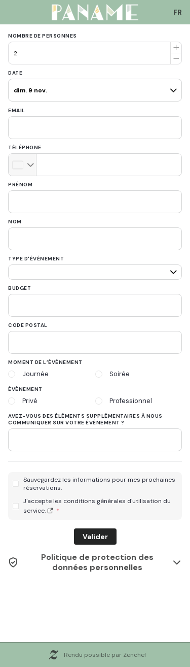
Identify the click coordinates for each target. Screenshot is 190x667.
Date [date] (15, 73)
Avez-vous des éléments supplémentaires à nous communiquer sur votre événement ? (85, 419)
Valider (95, 536)
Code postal (28, 325)
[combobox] (178, 12)
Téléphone (25, 147)
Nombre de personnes (42, 35)
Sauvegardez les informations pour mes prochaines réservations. (99, 484)
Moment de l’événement (45, 362)
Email (16, 110)
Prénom (20, 184)
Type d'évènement (36, 258)
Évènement (25, 389)
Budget (19, 288)
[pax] (95, 86)
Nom (15, 221)
